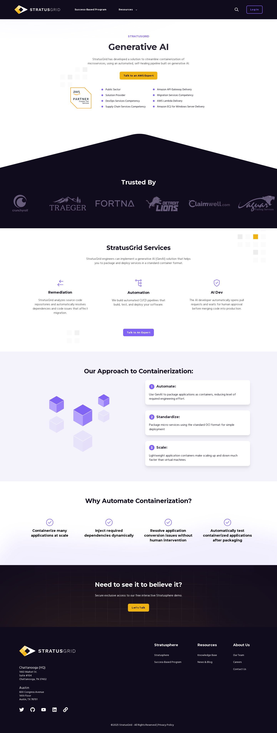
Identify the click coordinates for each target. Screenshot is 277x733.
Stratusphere (161, 655)
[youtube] (43, 709)
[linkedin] (54, 709)
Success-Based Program (167, 662)
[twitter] (21, 709)
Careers (237, 662)
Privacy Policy (166, 725)
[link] (65, 709)
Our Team (238, 655)
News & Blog (205, 662)
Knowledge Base (207, 655)
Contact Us (239, 669)
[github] (32, 709)
